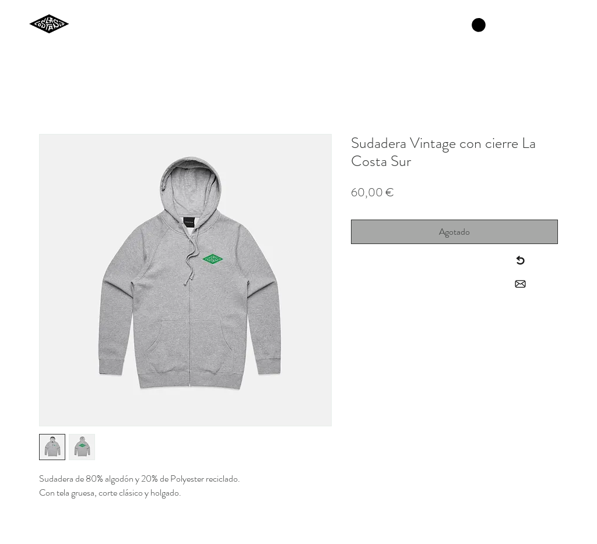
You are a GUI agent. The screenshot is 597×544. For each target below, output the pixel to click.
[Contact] (520, 284)
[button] (479, 25)
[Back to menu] (520, 260)
